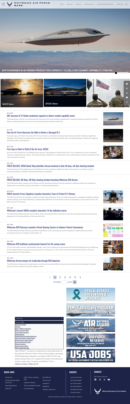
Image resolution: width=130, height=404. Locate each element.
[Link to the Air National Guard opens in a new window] (74, 389)
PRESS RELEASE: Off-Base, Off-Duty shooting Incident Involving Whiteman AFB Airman (42, 179)
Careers (73, 372)
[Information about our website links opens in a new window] (28, 386)
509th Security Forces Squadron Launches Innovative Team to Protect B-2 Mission (41, 193)
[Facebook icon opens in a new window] (127, 84)
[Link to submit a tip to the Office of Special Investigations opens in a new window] (46, 377)
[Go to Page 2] (60, 277)
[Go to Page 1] (55, 277)
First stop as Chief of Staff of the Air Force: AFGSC (27, 149)
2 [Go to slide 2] (118, 73)
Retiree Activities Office (22, 330)
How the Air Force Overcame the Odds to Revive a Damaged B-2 (33, 132)
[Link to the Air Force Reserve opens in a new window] (74, 386)
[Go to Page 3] (65, 277)
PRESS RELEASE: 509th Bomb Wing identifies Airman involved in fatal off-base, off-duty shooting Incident (50, 166)
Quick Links (9, 372)
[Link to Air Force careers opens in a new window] (74, 383)
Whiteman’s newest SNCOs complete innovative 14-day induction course (37, 210)
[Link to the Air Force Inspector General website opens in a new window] (29, 380)
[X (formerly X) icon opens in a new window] (127, 93)
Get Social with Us (100, 377)
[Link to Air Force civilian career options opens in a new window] (73, 392)
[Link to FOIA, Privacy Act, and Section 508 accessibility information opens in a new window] (32, 377)
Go (75, 282)
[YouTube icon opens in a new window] (127, 97)
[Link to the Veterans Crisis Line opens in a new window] (49, 386)
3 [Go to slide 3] (120, 73)
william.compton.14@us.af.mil (26, 364)
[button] (3, 4)
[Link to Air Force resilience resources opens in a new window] (46, 383)
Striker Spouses (19, 334)
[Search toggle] (126, 4)
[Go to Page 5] (75, 277)
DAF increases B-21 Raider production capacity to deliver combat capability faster (41, 115)
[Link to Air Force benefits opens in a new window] (74, 380)
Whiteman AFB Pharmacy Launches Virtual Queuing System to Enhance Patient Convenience (45, 227)
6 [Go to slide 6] (127, 73)
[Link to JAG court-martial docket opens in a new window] (31, 383)
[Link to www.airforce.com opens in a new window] (74, 377)
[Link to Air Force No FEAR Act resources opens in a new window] (27, 389)
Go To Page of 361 (62, 282)
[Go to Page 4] (70, 277)
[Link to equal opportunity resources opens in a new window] (9, 385)
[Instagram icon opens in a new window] (127, 88)
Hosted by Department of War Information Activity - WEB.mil (65, 396)
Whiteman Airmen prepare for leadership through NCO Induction (33, 260)
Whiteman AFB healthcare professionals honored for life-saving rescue (36, 244)
